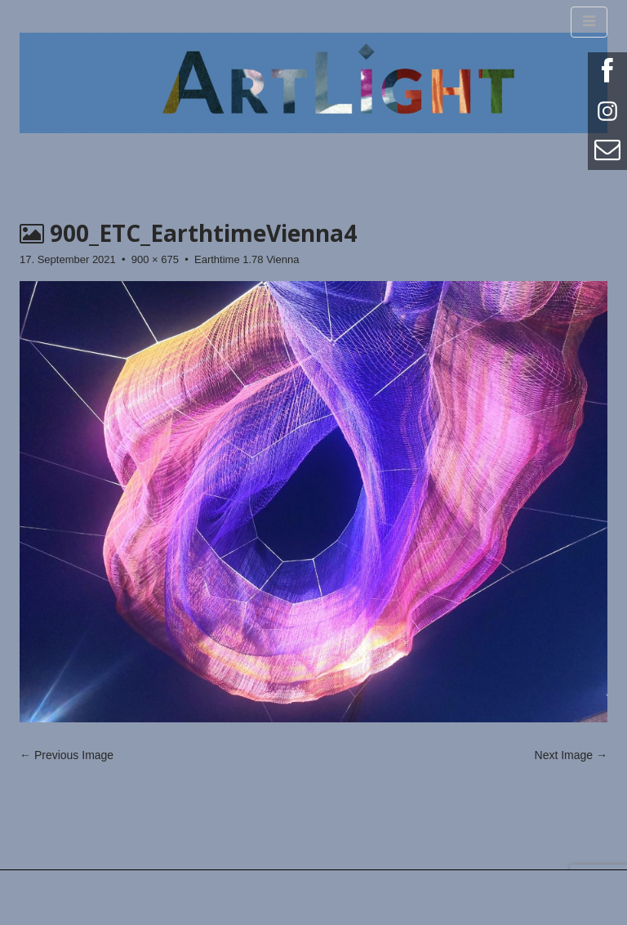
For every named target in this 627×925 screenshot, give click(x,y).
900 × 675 (155, 259)
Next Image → (571, 755)
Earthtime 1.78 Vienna (246, 259)
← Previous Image (66, 755)
